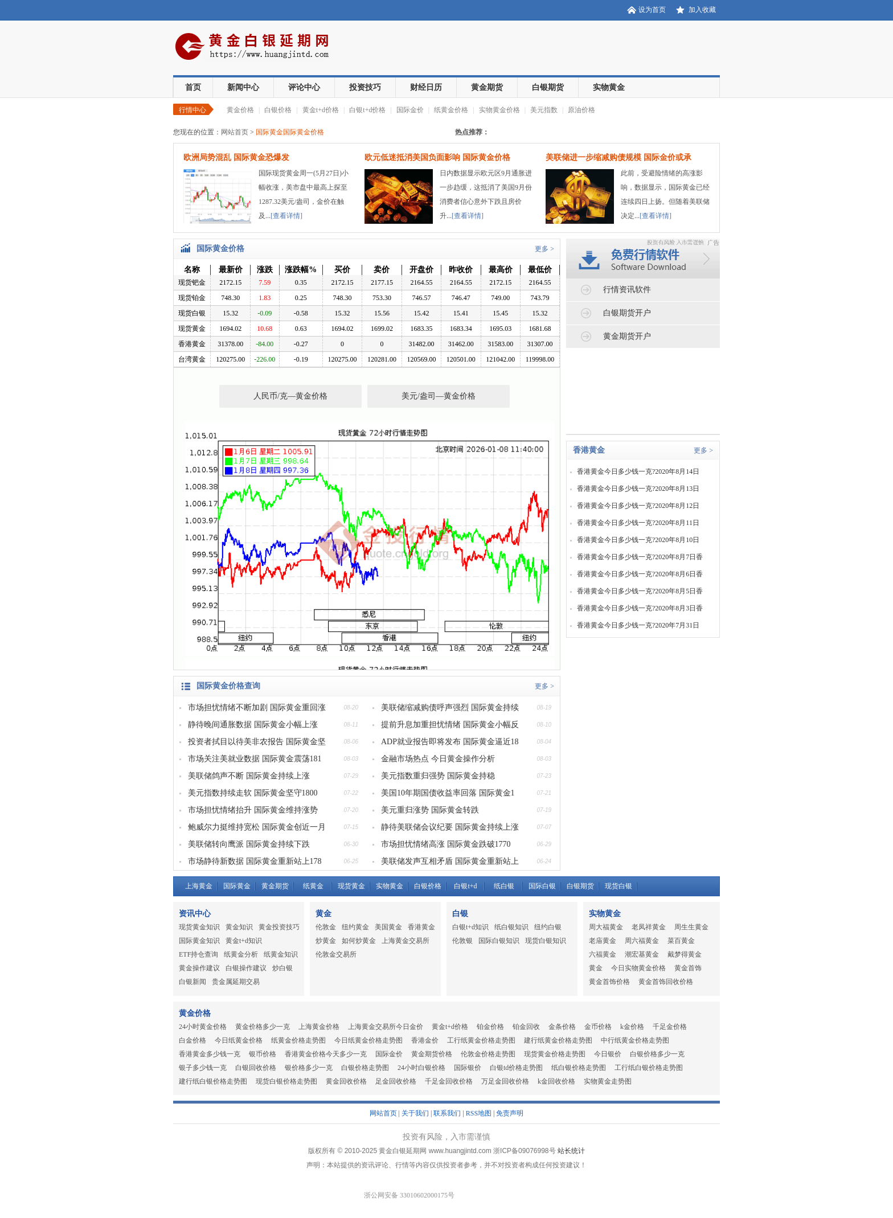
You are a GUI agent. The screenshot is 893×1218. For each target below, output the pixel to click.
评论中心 (304, 87)
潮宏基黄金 (642, 954)
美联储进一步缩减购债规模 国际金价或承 (618, 157)
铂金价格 (490, 1027)
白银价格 (278, 110)
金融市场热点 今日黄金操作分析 (438, 758)
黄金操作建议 (199, 968)
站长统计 (571, 1151)
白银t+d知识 (470, 927)
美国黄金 (388, 927)
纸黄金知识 (281, 954)
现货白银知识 (545, 941)
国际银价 (467, 1068)
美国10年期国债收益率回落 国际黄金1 (448, 793)
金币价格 (598, 1027)
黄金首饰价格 (609, 982)
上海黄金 (198, 886)
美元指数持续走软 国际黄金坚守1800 (253, 793)
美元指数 (544, 110)
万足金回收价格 (505, 1081)
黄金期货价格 (431, 1054)
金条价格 (562, 1027)
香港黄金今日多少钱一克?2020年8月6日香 (640, 574)
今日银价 (607, 1054)
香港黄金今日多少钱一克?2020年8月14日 (638, 471)
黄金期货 (487, 87)
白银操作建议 (246, 968)
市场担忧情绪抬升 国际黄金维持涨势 (253, 810)
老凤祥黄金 (649, 927)
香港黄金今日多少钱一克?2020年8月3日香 (640, 608)
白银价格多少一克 (657, 1054)
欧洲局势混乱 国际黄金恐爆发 (236, 157)
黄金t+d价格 (320, 110)
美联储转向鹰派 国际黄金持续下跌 (249, 844)
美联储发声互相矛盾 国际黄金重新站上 (450, 861)
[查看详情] (286, 216)
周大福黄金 (606, 927)
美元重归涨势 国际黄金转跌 (430, 810)
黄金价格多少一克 (262, 1027)
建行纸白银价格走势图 (213, 1081)
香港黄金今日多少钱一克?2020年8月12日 (638, 506)
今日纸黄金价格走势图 (368, 1040)
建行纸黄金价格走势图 (558, 1040)
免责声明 (509, 1113)
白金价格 (192, 1040)
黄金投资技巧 (279, 927)
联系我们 (447, 1113)
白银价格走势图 (365, 1068)
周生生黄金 (691, 927)
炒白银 (282, 968)
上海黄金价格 (318, 1027)
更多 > (544, 249)
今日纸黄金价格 (239, 1040)
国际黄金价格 (220, 248)
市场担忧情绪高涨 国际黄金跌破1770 (446, 844)
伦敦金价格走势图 (488, 1054)
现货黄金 (351, 886)
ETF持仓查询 (198, 954)
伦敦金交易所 (336, 954)
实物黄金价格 (499, 110)
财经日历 (426, 87)
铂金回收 (526, 1027)
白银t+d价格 (367, 110)
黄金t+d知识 (244, 941)
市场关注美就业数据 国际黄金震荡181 (255, 758)
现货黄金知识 (199, 927)
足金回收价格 (395, 1081)
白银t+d (465, 886)
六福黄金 (602, 954)
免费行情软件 (646, 245)
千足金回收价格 (449, 1081)
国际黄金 (237, 886)
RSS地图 (478, 1113)
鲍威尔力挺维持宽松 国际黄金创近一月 (257, 827)
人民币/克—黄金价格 (290, 396)
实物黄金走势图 (608, 1081)
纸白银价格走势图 (578, 1068)
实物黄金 (609, 87)
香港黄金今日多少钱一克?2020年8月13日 (638, 489)
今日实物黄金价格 (638, 968)
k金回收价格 (556, 1081)
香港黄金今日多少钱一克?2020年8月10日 (638, 540)
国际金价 (410, 110)
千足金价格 (670, 1027)
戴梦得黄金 (684, 954)
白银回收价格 (255, 1068)
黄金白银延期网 (258, 48)
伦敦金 (326, 927)
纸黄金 (313, 886)
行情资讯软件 (627, 289)
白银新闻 (192, 982)
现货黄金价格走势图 (554, 1054)
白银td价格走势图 (516, 1068)
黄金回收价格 (346, 1081)
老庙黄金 (602, 941)
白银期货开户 (627, 313)
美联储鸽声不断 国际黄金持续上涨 (249, 776)
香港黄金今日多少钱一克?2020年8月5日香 (640, 591)
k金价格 (632, 1027)
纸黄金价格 (451, 110)
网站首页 (234, 132)
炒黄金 (326, 941)
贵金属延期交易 (236, 982)
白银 (460, 913)
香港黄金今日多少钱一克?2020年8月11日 (638, 523)
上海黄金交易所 (405, 941)
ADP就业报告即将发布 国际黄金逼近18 (450, 741)
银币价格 (262, 1054)
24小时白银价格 (421, 1068)
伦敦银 (462, 941)
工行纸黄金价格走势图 (481, 1040)
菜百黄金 (681, 941)
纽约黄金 (355, 927)
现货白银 (618, 886)
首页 (193, 87)
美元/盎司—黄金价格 (439, 396)
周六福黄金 (642, 941)
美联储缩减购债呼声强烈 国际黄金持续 (450, 707)
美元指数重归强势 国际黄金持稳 (438, 776)
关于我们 (415, 1113)
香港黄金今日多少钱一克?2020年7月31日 (638, 625)
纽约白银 (548, 927)
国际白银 (542, 886)
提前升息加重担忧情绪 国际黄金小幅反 (450, 724)
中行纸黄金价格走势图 (635, 1040)
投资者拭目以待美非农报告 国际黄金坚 (257, 741)
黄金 (323, 913)
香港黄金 (589, 450)
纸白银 (504, 886)
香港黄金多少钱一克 (209, 1054)
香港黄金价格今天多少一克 (326, 1054)
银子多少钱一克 (203, 1068)
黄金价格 (240, 110)
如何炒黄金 (359, 941)
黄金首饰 (688, 968)
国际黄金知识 (199, 941)
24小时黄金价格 (203, 1027)
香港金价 (425, 1040)
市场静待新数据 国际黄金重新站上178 (255, 861)
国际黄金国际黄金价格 (290, 132)
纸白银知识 (511, 927)
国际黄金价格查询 (228, 686)
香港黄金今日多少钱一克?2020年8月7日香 (640, 557)
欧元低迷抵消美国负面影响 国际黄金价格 (437, 157)
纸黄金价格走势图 (298, 1040)
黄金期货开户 (627, 336)
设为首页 (652, 10)
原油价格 (581, 110)
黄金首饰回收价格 (665, 982)
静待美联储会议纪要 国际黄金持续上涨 (450, 827)
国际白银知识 (498, 941)
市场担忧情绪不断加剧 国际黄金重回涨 (257, 707)
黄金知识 (239, 927)
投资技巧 (365, 87)
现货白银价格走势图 (286, 1081)
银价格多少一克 (309, 1068)
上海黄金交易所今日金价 (385, 1027)
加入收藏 (702, 10)
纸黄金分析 (241, 954)
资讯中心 (195, 913)
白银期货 (548, 87)
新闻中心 (243, 87)
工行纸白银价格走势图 (649, 1068)
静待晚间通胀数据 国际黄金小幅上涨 (253, 724)
